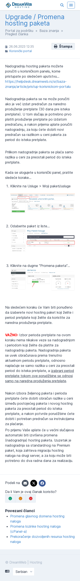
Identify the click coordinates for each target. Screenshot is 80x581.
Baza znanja (49, 30)
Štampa (63, 46)
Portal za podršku (19, 30)
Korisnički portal (20, 51)
